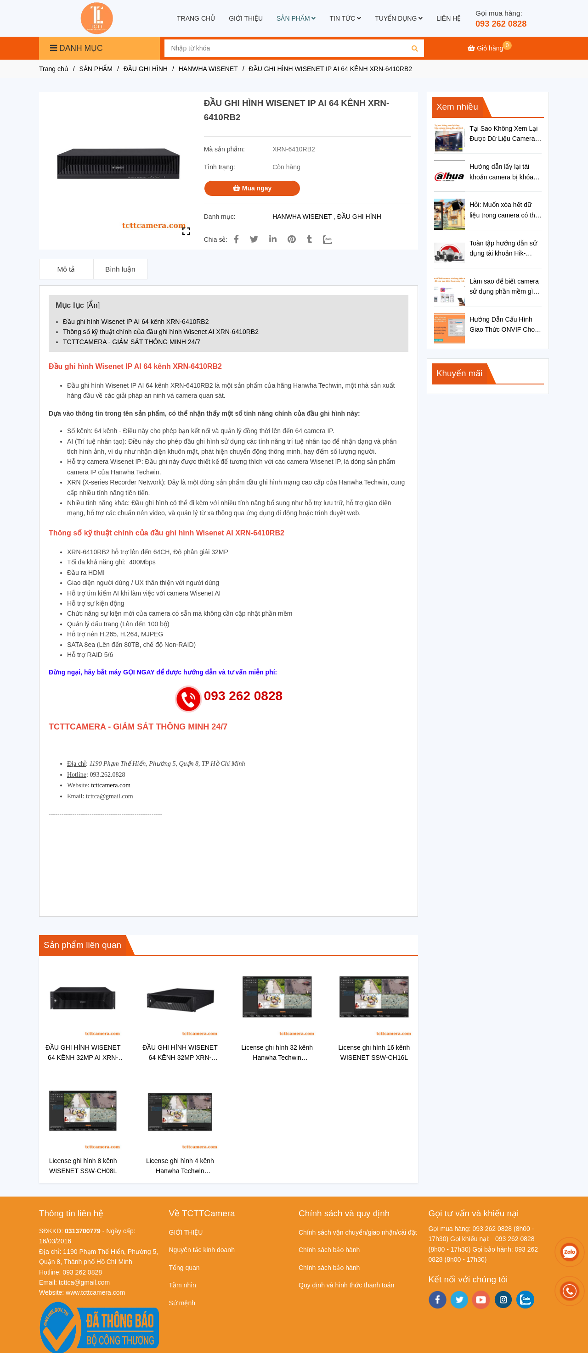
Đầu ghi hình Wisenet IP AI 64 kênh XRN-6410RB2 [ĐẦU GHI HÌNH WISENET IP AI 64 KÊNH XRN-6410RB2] (136, 321)
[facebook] (438, 1300)
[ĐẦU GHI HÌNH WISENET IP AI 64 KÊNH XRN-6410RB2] (98, 18)
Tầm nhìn (182, 1285)
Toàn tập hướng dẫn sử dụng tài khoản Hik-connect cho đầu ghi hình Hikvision (505, 249)
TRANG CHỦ (196, 18)
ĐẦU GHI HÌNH (359, 216)
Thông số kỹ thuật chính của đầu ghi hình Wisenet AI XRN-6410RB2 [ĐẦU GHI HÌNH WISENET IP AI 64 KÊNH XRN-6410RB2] (161, 331)
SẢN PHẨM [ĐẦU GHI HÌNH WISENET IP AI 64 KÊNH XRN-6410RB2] (96, 68)
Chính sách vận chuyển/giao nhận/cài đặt (358, 1232)
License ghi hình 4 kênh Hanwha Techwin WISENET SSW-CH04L (180, 1166)
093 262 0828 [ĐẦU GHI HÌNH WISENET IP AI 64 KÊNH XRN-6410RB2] (500, 23)
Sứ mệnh (182, 1303)
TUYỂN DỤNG (399, 18)
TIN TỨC (345, 18)
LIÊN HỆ (448, 18)
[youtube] (481, 1300)
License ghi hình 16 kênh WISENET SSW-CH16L (374, 1052)
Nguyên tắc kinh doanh (202, 1249)
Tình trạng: (220, 167)
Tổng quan (184, 1267)
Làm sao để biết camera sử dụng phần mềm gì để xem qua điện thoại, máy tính (504, 287)
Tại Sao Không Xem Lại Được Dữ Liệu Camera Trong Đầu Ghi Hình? (503, 134)
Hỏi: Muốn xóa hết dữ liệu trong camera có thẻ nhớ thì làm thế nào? (504, 210)
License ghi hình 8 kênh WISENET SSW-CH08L (83, 1166)
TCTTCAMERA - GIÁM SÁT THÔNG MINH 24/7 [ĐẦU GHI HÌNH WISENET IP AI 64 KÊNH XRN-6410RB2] (131, 341)
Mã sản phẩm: (225, 149)
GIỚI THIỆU (246, 18)
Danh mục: (220, 216)
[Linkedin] (273, 239)
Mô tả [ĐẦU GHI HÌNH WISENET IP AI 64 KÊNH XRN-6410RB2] (66, 269)
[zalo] (525, 1299)
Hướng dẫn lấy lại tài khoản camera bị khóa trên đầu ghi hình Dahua (503, 172)
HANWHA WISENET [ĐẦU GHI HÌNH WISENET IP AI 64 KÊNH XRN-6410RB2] (208, 68)
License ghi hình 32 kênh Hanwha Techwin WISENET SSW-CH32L (277, 1053)
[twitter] (459, 1300)
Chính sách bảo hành (329, 1249)
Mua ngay (252, 188)
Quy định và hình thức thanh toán (346, 1285)
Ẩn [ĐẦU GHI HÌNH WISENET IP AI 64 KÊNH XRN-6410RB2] (92, 305)
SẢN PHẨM (296, 18)
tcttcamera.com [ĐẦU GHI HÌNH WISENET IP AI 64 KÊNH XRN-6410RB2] (110, 785)
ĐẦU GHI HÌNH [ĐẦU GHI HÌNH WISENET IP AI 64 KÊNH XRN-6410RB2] (146, 68)
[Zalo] (333, 239)
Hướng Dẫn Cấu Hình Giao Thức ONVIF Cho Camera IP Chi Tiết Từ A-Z (505, 325)
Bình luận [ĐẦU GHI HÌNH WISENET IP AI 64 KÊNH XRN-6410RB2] (120, 269)
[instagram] (503, 1299)
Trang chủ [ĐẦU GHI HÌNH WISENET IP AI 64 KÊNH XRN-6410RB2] (53, 68)
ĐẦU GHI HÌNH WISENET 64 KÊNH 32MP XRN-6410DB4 (180, 1053)
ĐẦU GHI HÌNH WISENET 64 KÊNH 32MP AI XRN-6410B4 (83, 1053)
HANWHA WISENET (302, 216)
